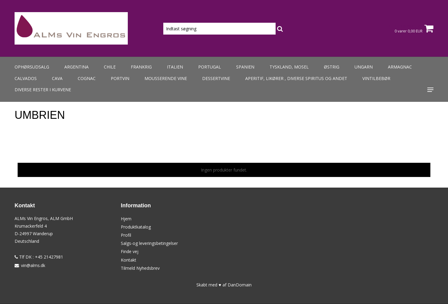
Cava (57, 78)
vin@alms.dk (33, 265)
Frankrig (141, 67)
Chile (110, 67)
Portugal (209, 67)
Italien (175, 67)
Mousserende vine (165, 78)
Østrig (331, 67)
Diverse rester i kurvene (43, 89)
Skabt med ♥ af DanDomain (223, 285)
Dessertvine (216, 78)
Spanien (245, 67)
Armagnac (400, 67)
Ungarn (364, 67)
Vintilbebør (376, 78)
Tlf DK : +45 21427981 (39, 257)
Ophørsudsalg (32, 67)
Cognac (87, 78)
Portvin (120, 78)
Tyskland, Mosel (289, 67)
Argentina (76, 67)
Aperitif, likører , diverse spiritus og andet (296, 78)
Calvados (26, 78)
